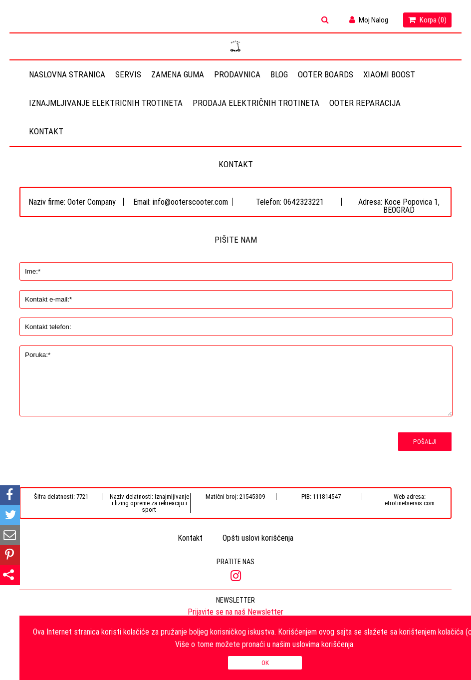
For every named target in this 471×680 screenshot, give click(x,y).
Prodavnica (237, 74)
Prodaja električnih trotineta (256, 102)
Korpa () (427, 19)
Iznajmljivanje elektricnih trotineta (106, 102)
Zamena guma (177, 74)
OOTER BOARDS (325, 74)
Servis (128, 74)
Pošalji (425, 441)
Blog (279, 74)
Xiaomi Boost (389, 74)
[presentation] (72, 451)
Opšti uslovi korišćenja (258, 538)
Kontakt (46, 131)
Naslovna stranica (67, 74)
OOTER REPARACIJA (365, 102)
